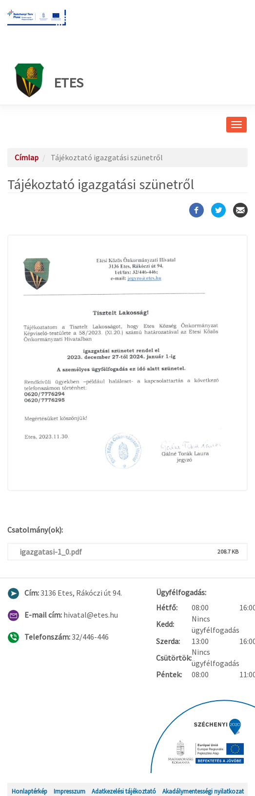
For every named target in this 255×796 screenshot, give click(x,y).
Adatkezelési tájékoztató (124, 791)
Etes (49, 80)
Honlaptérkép (29, 791)
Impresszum (69, 791)
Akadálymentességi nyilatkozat (203, 791)
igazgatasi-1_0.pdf (51, 552)
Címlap (27, 157)
